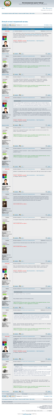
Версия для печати (5, 27)
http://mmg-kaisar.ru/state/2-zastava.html (33, 34)
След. (51, 396)
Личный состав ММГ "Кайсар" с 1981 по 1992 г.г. (27, 13)
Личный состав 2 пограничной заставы (15, 21)
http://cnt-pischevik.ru (31, 40)
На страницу (46, 396)
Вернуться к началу (5, 53)
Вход (3, 8)
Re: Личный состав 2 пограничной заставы (28, 56)
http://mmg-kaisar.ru (40, 40)
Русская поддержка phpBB (27, 414)
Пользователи (49, 8)
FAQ (44, 8)
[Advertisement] (27, 18)
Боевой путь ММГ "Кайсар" (13, 13)
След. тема (50, 27)
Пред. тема (46, 27)
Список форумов (5, 13)
